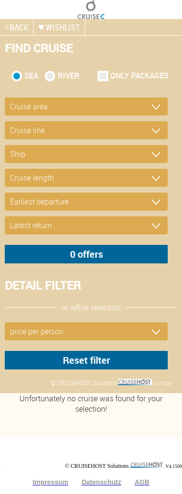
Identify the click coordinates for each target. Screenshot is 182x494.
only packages (140, 75)
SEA (31, 75)
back (19, 27)
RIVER (69, 75)
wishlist (63, 27)
